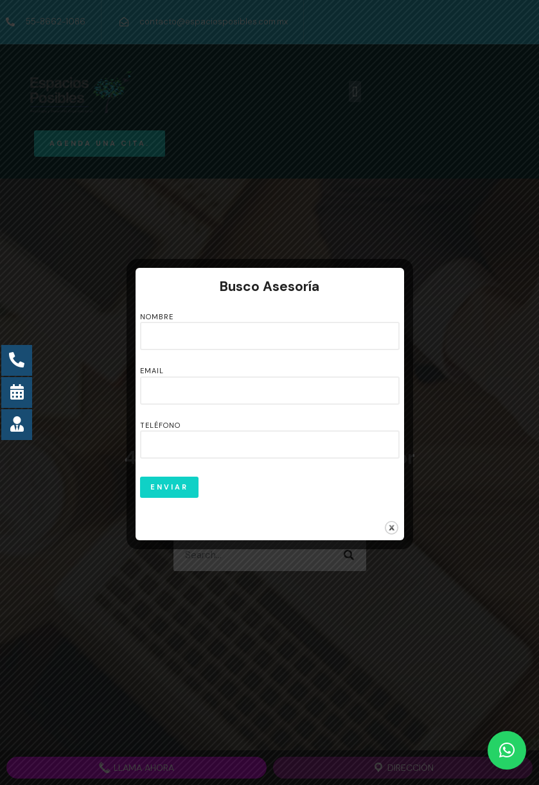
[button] (507, 750)
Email (270, 381)
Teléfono (270, 435)
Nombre (270, 327)
